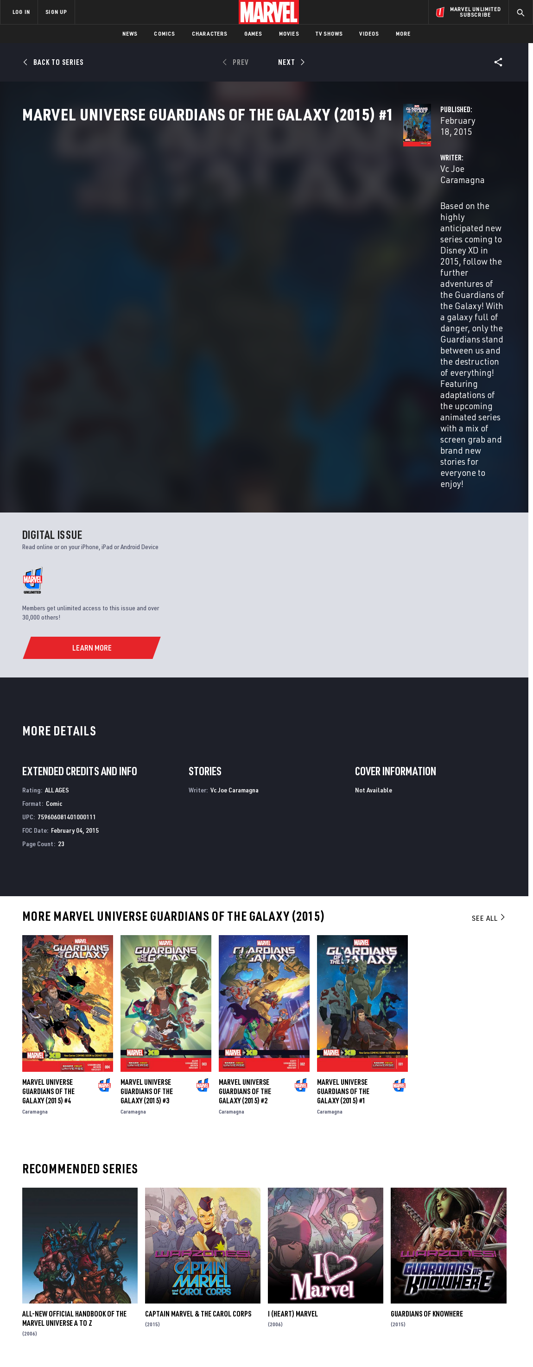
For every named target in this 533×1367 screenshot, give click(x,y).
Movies (289, 33)
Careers (88, 1269)
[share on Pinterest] (472, 1286)
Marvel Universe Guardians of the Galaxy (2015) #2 (245, 922)
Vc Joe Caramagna (209, 218)
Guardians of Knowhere (427, 1144)
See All (489, 749)
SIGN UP (56, 11)
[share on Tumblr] (498, 1266)
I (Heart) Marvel (293, 1144)
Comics (164, 33)
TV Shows (329, 33)
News (130, 33)
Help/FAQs (91, 1256)
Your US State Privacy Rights (152, 1345)
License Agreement (368, 1345)
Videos (369, 33)
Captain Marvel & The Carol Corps (198, 1144)
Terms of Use (48, 1345)
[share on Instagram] (472, 1266)
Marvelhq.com (186, 1269)
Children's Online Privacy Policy (296, 1345)
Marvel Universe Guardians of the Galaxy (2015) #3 (147, 922)
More (403, 33)
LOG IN (21, 11)
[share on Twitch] (498, 1286)
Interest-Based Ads (426, 1345)
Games (253, 33)
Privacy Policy (91, 1345)
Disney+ (176, 1256)
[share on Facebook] (422, 1267)
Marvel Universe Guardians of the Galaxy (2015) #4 (48, 922)
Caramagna (35, 942)
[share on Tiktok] (421, 1305)
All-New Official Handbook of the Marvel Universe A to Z (74, 1149)
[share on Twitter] (447, 1266)
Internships (94, 1283)
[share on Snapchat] (447, 1286)
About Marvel (97, 1243)
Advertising (183, 1243)
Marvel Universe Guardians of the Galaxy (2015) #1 (343, 922)
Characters (210, 33)
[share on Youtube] (421, 1286)
